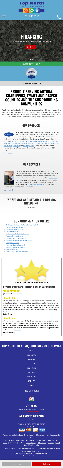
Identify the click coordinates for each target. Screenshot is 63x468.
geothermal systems (35, 143)
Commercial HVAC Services (15, 227)
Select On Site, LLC (36, 451)
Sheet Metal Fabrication (14, 249)
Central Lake (40, 440)
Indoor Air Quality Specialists (16, 245)
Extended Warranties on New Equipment (19, 240)
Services (31, 359)
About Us (31, 372)
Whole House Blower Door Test (17, 251)
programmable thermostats (48, 141)
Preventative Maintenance (15, 236)
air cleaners (51, 143)
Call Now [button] (47, 464)
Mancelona (42, 443)
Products (31, 355)
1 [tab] (31, 60)
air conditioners (15, 141)
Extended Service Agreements (16, 238)
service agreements (38, 184)
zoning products (28, 146)
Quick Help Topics (31, 64)
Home (31, 351)
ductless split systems (19, 143)
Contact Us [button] (16, 464)
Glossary (31, 385)
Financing (31, 368)
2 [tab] (33, 60)
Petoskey (51, 443)
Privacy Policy (31, 376)
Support (31, 364)
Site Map (31, 381)
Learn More (9, 153)
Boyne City (20, 440)
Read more (7, 312)
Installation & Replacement (15, 229)
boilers (44, 143)
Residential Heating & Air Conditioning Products (22, 225)
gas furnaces (34, 141)
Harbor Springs (31, 443)
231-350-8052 (31, 390)
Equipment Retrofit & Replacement (17, 234)
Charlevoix (50, 440)
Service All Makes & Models (15, 247)
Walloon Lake (34, 445)
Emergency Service (12, 243)
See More (31, 47)
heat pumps (25, 141)
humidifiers (7, 143)
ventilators (16, 146)
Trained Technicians (12, 231)
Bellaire (11, 440)
